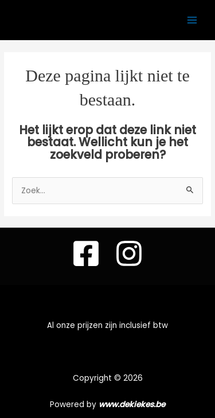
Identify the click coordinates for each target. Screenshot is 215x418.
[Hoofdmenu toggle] (192, 20)
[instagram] (129, 253)
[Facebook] (86, 253)
